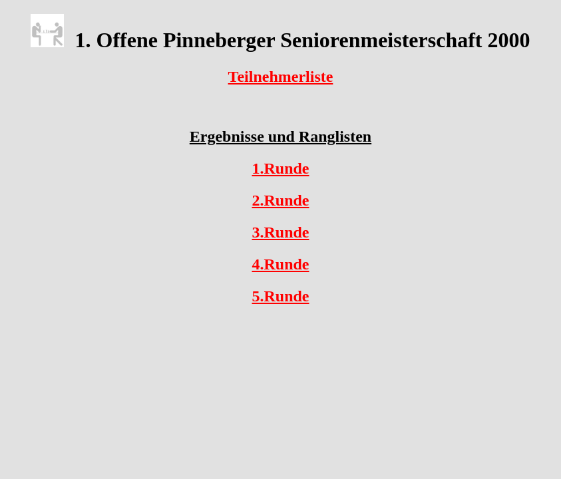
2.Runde (280, 200)
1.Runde (280, 168)
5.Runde (280, 296)
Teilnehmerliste (280, 76)
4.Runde (280, 264)
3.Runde (280, 232)
